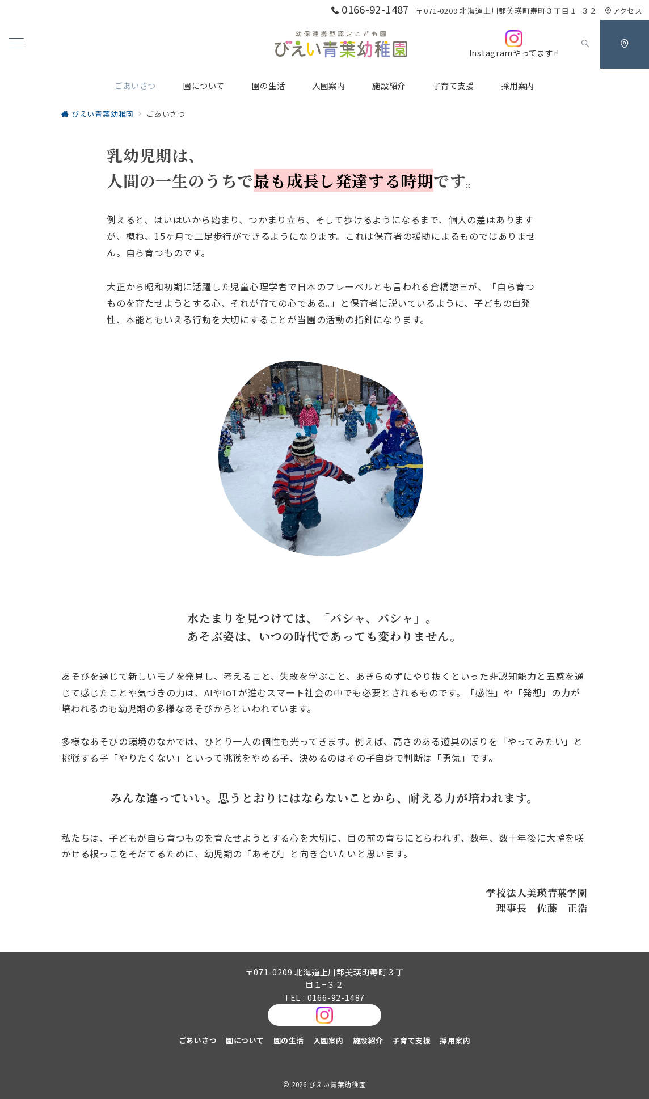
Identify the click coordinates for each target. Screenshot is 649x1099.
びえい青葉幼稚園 (337, 1084)
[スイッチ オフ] (585, 44)
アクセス (623, 10)
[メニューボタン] (16, 44)
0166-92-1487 (336, 997)
